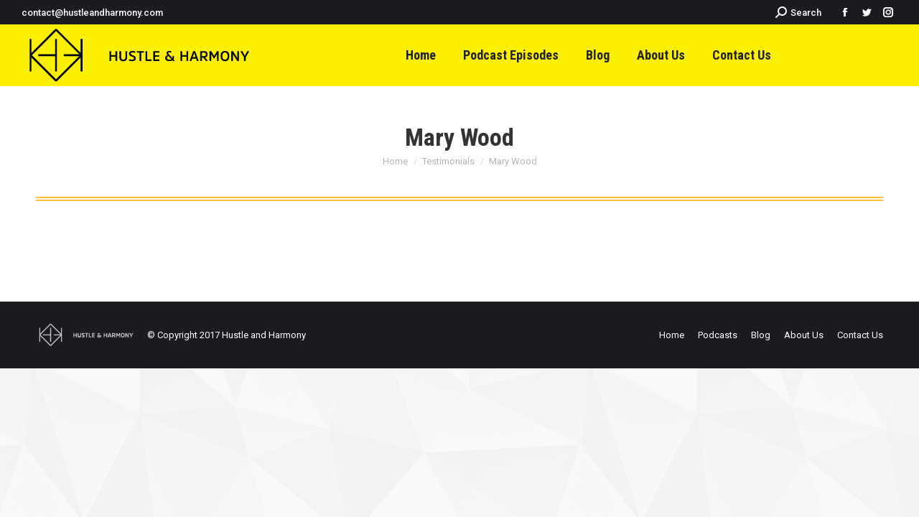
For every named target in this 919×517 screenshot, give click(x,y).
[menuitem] (421, 55)
